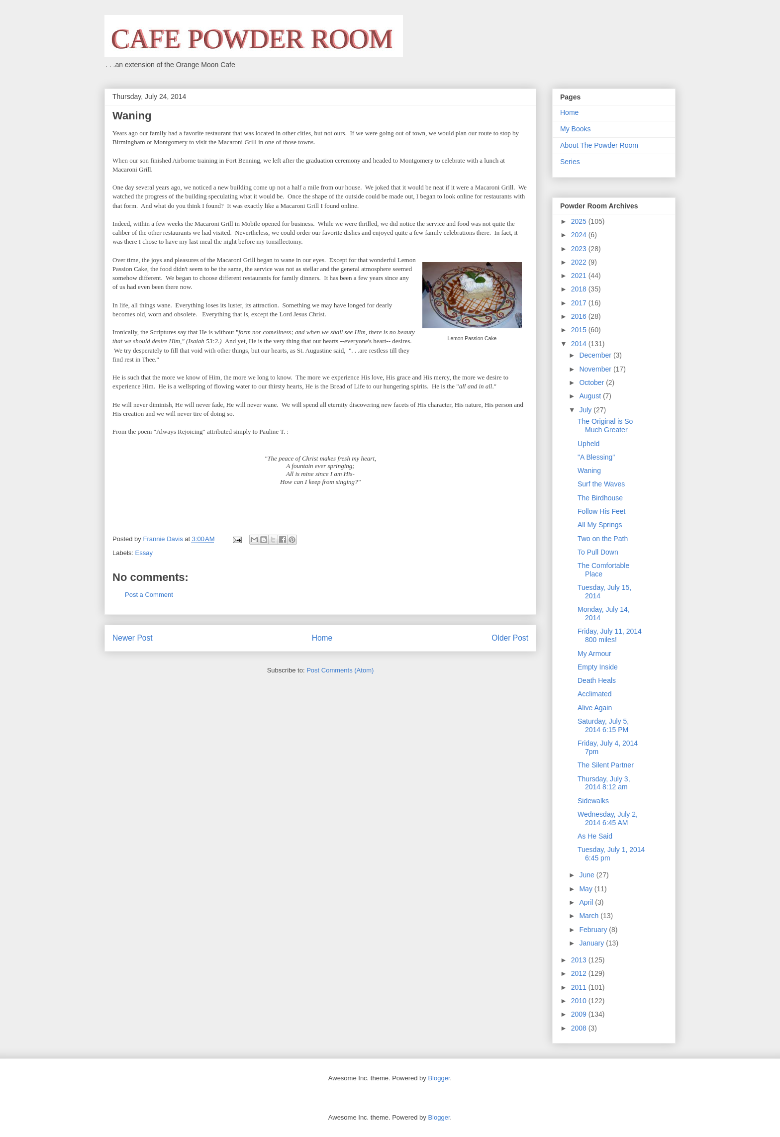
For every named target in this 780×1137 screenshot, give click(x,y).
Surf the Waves (601, 484)
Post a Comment (149, 594)
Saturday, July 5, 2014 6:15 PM (603, 725)
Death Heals (597, 680)
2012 (579, 973)
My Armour (594, 654)
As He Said (595, 836)
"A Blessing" (596, 457)
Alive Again (595, 708)
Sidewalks (593, 801)
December (596, 355)
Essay (144, 553)
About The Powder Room (599, 145)
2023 (579, 249)
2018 (579, 289)
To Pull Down (598, 552)
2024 (579, 235)
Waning (589, 470)
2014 (579, 344)
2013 (579, 960)
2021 (579, 276)
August (590, 396)
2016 (579, 316)
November (596, 369)
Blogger (439, 1078)
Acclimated (594, 694)
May (586, 889)
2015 (579, 330)
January (592, 943)
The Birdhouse (600, 498)
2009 (579, 1014)
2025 (579, 221)
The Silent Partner (606, 765)
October (592, 382)
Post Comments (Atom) (340, 670)
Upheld (588, 444)
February (594, 930)
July (586, 410)
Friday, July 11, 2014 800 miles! (610, 635)
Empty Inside (598, 667)
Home (322, 638)
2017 (579, 303)
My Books (575, 129)
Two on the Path (603, 539)
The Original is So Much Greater (605, 425)
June (587, 875)
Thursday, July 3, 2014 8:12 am (604, 783)
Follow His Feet (601, 511)
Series (570, 162)
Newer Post (132, 638)
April (587, 902)
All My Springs (600, 525)
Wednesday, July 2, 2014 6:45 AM (608, 818)
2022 (579, 262)
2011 (579, 987)
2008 (579, 1028)
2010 (579, 1001)
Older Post (509, 638)
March (589, 916)
